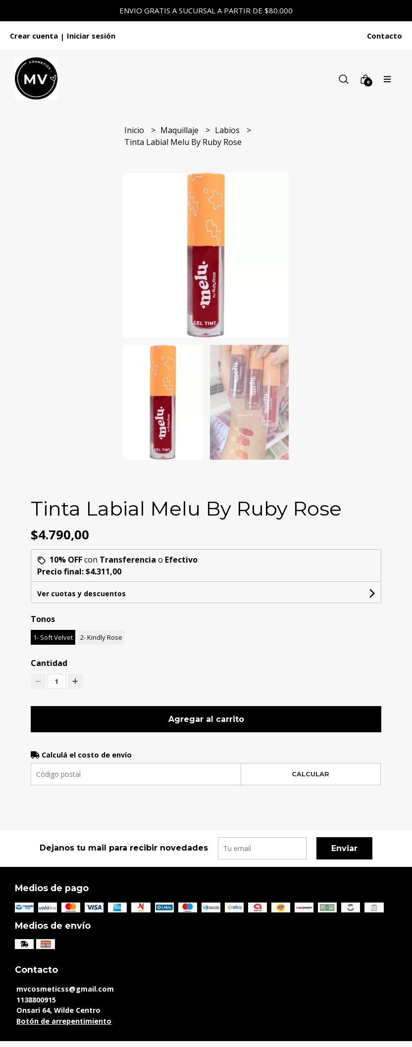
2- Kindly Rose (101, 637)
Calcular (310, 774)
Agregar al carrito (206, 719)
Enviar (344, 848)
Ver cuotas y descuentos (81, 593)
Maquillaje (180, 130)
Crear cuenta (34, 36)
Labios (228, 130)
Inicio (135, 130)
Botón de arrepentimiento (63, 1021)
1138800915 (36, 999)
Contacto (384, 36)
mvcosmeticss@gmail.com (65, 989)
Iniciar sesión (91, 36)
